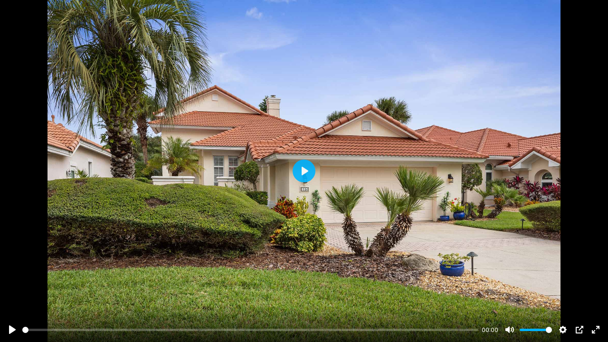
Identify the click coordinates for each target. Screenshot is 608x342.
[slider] (250, 329)
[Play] (12, 329)
